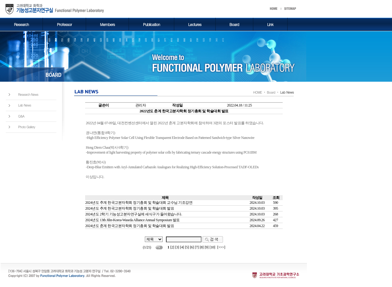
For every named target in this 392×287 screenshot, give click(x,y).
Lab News (24, 105)
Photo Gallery (26, 127)
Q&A (21, 116)
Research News (28, 94)
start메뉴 (288, 8)
